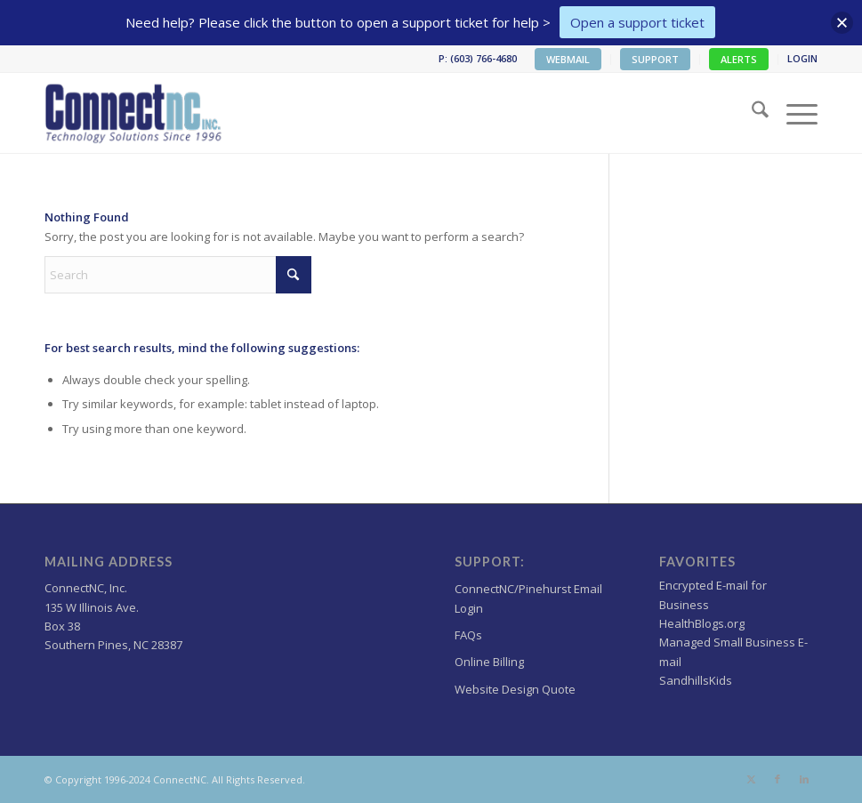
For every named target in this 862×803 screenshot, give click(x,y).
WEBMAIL (568, 59)
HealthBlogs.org (702, 623)
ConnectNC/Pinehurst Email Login (528, 598)
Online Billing (489, 662)
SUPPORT (655, 59)
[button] (842, 23)
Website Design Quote (515, 689)
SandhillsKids (695, 680)
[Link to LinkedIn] (804, 779)
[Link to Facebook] (777, 779)
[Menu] (793, 113)
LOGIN (802, 58)
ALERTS (739, 59)
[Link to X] (750, 779)
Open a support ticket (637, 22)
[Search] (751, 113)
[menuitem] (568, 59)
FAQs (468, 635)
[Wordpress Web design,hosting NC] (134, 113)
